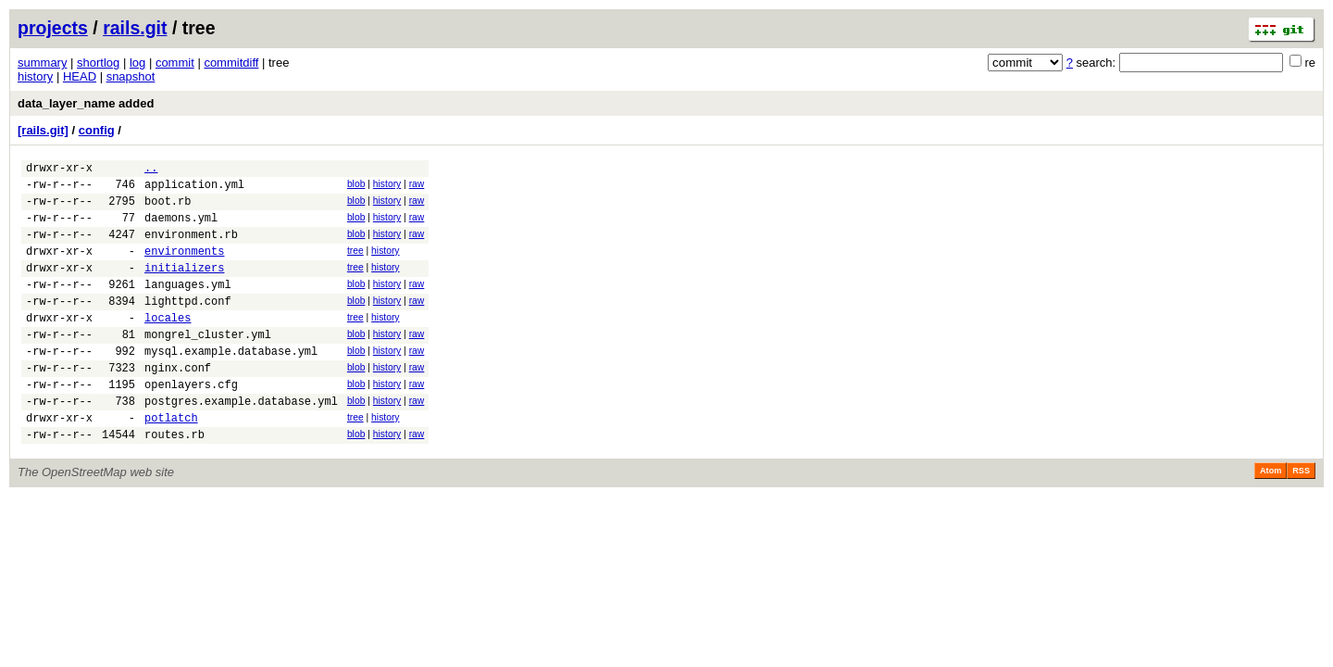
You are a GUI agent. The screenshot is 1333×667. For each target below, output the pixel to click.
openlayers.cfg (191, 423)
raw (417, 187)
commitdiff (231, 62)
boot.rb (167, 209)
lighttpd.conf (187, 326)
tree (355, 264)
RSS (1301, 517)
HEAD (79, 76)
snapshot (131, 76)
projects (53, 28)
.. (150, 170)
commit (175, 62)
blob (356, 187)
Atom (1270, 517)
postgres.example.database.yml (241, 442)
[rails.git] (43, 130)
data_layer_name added (86, 103)
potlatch (171, 462)
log (137, 62)
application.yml (194, 189)
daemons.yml (181, 228)
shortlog (98, 62)
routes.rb (174, 481)
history (35, 76)
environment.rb (191, 248)
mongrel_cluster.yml (207, 364)
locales (167, 345)
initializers (184, 287)
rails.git (135, 28)
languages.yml (187, 306)
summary (42, 62)
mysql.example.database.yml (231, 384)
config (97, 130)
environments (184, 267)
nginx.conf (177, 403)
